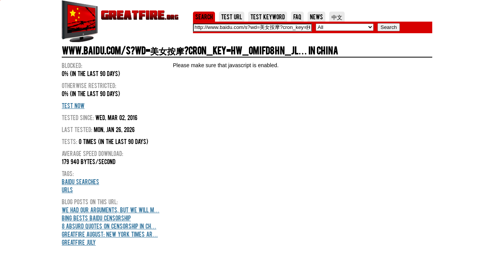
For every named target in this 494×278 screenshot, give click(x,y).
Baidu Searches (80, 181)
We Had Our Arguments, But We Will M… (110, 209)
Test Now (73, 105)
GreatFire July (79, 242)
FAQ (297, 16)
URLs (67, 189)
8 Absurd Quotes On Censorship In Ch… (109, 225)
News (316, 16)
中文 (337, 16)
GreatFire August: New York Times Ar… (110, 234)
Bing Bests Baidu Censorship (96, 217)
